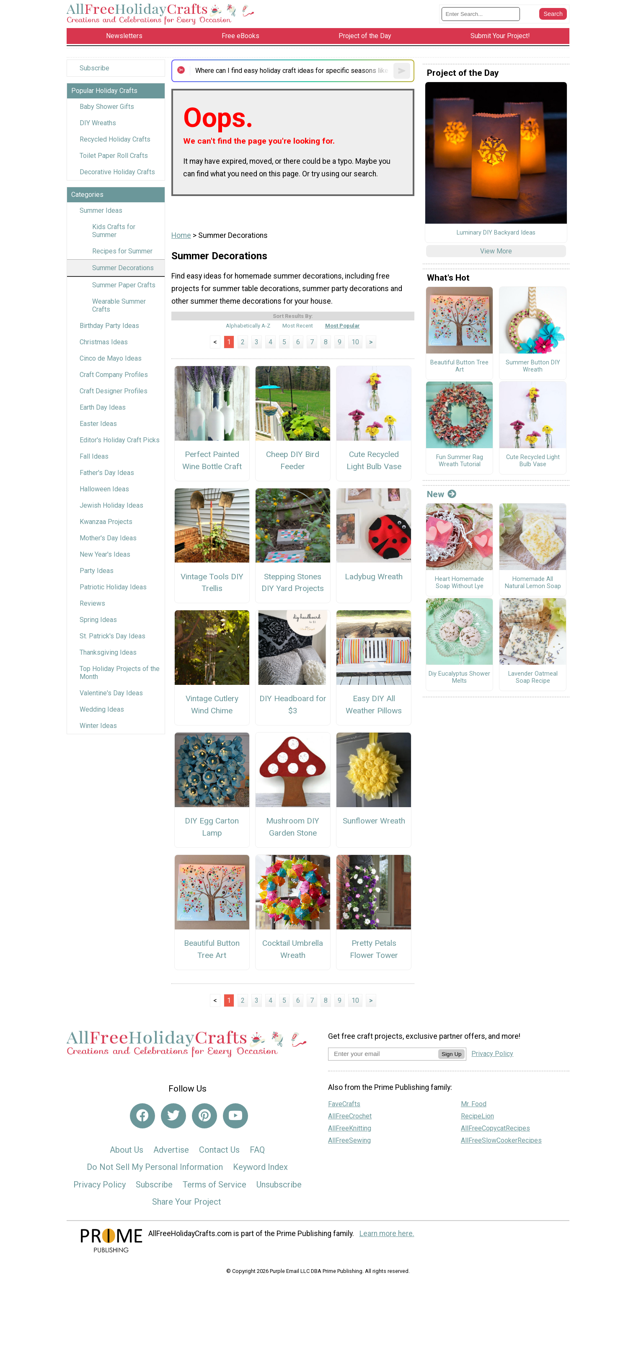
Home (181, 235)
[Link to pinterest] (204, 1115)
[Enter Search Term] (481, 14)
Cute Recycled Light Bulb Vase (373, 460)
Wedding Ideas (102, 709)
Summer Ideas (101, 210)
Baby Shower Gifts (107, 107)
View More (496, 251)
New (441, 494)
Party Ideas (97, 571)
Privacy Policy (99, 1185)
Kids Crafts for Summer (113, 231)
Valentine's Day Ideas (111, 693)
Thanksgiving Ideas (108, 652)
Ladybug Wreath (374, 576)
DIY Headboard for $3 (292, 704)
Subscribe (94, 68)
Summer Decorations (123, 268)
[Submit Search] (553, 14)
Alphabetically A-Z (248, 326)
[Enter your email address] (383, 1053)
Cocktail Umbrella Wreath (292, 949)
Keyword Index (260, 1167)
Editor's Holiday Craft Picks (120, 440)
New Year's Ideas (105, 554)
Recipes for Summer (122, 251)
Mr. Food (473, 1104)
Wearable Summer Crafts (119, 305)
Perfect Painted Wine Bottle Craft (212, 460)
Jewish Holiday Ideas (111, 505)
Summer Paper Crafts (123, 285)
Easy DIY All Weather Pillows (374, 704)
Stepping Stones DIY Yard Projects (292, 583)
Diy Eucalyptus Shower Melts (459, 677)
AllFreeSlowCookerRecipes (501, 1140)
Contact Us (219, 1150)
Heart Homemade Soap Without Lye (459, 583)
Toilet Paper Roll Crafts (114, 156)
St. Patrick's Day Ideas (112, 636)
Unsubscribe (279, 1185)
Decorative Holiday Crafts (117, 172)
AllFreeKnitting (349, 1128)
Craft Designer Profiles (113, 391)
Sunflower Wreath (374, 821)
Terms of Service (214, 1185)
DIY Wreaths (98, 123)
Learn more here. (386, 1233)
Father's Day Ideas (107, 473)
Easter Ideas (98, 424)
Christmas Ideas (104, 342)
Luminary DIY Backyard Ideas (496, 233)
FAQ (257, 1150)
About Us (126, 1150)
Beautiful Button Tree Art (212, 949)
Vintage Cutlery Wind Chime (212, 704)
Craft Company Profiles (114, 375)
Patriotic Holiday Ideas (113, 587)
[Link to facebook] (142, 1115)
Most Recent (297, 326)
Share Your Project (186, 1202)
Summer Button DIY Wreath (533, 366)
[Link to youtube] (235, 1115)
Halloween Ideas (104, 489)
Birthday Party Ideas (109, 326)
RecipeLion (477, 1116)
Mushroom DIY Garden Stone (292, 827)
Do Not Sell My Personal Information (155, 1167)
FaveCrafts (344, 1104)
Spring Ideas (98, 620)
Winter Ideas (98, 726)
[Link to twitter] (173, 1115)
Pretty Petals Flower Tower (374, 949)
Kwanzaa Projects (106, 522)
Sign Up (451, 1054)
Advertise (171, 1150)
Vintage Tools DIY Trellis (212, 583)
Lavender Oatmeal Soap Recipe (533, 677)
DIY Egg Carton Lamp (212, 827)
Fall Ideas (94, 456)
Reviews (92, 603)
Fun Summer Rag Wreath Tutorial (459, 461)
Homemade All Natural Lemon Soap (533, 583)
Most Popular (342, 326)
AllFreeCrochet (350, 1116)
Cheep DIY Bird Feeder (292, 460)
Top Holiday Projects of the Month (120, 673)
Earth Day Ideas (103, 407)
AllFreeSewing (349, 1140)
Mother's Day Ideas (108, 538)
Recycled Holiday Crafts (115, 139)
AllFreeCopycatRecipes (495, 1128)
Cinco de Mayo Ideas (111, 358)
